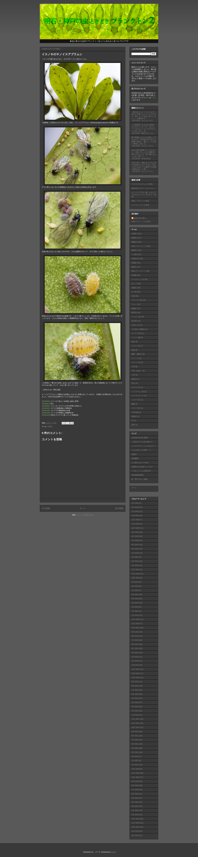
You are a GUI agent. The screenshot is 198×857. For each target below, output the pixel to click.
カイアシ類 (135, 333)
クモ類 (134, 254)
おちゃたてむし (140, 218)
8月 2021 (135, 736)
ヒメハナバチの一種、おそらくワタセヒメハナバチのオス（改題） (143, 194)
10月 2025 (135, 528)
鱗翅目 (134, 250)
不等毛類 (135, 412)
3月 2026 (135, 507)
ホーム (83, 508)
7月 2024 (135, 590)
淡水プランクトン (138, 246)
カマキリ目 (135, 346)
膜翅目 (134, 238)
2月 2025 (135, 561)
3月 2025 (135, 557)
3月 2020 (135, 806)
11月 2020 (135, 773)
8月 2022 (135, 686)
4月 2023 (135, 653)
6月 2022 (135, 694)
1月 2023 (135, 665)
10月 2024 (135, 578)
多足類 (134, 321)
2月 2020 (135, 810)
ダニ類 (134, 292)
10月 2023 (135, 628)
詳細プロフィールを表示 (141, 221)
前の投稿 (119, 508)
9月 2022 (135, 682)
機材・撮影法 (136, 354)
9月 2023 (135, 632)
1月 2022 (135, 715)
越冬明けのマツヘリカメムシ (142, 188)
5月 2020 (135, 798)
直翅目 (134, 288)
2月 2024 (135, 611)
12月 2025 (135, 520)
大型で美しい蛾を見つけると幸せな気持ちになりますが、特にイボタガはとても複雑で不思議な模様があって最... (143, 166)
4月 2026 (135, 503)
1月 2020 (135, 815)
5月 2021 (135, 748)
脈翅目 (134, 308)
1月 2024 (135, 615)
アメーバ (135, 358)
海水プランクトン (138, 271)
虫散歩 (134, 454)
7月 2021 (135, 740)
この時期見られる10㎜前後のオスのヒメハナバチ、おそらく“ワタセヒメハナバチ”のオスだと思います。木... (143, 128)
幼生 (133, 342)
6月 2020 (135, 794)
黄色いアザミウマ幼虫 (140, 201)
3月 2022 (135, 707)
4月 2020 (135, 802)
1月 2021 (135, 765)
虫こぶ (134, 284)
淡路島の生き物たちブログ (142, 467)
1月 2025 (135, 565)
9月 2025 (135, 532)
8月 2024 (135, 586)
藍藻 (133, 425)
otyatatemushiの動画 (139, 438)
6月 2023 (135, 644)
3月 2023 (135, 657)
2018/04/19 (46, 401)
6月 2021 (135, 744)
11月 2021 (135, 723)
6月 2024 (135, 594)
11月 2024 (135, 574)
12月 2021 (135, 719)
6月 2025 (135, 545)
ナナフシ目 (135, 362)
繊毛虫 (134, 267)
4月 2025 (135, 553)
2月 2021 (135, 760)
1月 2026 (135, 515)
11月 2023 (135, 623)
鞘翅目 (134, 242)
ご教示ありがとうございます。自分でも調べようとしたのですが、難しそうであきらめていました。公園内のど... (143, 115)
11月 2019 (135, 823)
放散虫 (134, 416)
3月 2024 (135, 607)
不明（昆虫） (136, 371)
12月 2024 (135, 570)
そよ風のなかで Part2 (139, 463)
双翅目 (134, 263)
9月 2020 (135, 781)
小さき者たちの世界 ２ (141, 450)
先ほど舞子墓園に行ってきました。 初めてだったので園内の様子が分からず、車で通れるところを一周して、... (143, 153)
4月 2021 (135, 752)
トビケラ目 (135, 400)
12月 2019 (135, 819)
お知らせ (135, 325)
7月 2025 (135, 540)
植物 (133, 350)
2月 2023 (135, 661)
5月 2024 (135, 599)
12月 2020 (135, 769)
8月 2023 (135, 636)
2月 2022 (135, 711)
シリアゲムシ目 (137, 392)
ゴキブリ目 (135, 408)
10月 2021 (135, 727)
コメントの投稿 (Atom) (84, 515)
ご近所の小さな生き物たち (142, 442)
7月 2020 (135, 790)
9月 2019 (135, 831)
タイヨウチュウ (137, 396)
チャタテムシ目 (137, 279)
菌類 (133, 404)
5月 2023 (135, 648)
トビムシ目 (135, 317)
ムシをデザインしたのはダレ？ (143, 446)
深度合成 (135, 259)
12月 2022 (135, 669)
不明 (133, 367)
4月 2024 (135, 603)
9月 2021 (135, 732)
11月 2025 (135, 524)
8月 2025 (135, 536)
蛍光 (133, 383)
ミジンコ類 (135, 337)
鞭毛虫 (134, 312)
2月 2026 (135, 511)
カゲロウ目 (135, 387)
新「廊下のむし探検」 (140, 479)
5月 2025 (135, 549)
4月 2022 (135, 702)
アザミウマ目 (136, 300)
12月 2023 (135, 619)
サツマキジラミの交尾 (140, 205)
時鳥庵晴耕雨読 (137, 475)
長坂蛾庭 (135, 458)
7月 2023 (135, 640)
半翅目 (50, 426)
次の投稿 (46, 508)
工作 (133, 375)
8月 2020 (135, 785)
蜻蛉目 (134, 379)
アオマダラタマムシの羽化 (142, 184)
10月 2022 (135, 678)
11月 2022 (135, 673)
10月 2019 (135, 827)
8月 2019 (135, 835)
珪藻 (133, 296)
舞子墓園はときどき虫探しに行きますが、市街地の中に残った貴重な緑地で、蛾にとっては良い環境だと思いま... (143, 140)
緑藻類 (134, 275)
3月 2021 (135, 756)
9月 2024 (135, 582)
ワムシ (134, 304)
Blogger (113, 852)
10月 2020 (135, 777)
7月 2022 (135, 690)
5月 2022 (135, 698)
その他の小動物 (137, 329)
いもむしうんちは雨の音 (141, 471)
